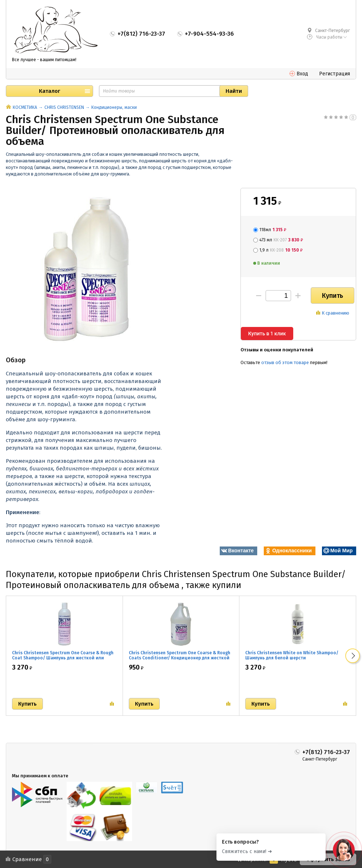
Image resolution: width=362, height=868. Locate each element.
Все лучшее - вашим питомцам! (44, 59)
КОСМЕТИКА (25, 107)
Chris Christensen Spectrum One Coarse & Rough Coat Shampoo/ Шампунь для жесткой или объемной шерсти (63, 658)
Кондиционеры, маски (114, 107)
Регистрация (334, 74)
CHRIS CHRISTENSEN (64, 107)
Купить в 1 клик (267, 333)
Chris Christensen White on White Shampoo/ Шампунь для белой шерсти (291, 655)
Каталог (49, 91)
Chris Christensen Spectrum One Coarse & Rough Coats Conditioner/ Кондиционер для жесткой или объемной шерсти (179, 658)
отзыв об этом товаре (285, 362)
